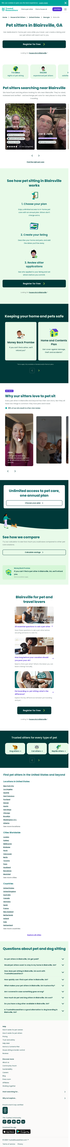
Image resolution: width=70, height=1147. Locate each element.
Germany (7, 902)
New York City (8, 786)
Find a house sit (41, 9)
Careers (5, 1072)
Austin (5, 806)
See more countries (11, 928)
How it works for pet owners (13, 1030)
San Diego (7, 810)
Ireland (6, 918)
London (6, 837)
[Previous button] (8, 471)
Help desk (6, 1043)
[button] (19, 440)
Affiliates (6, 1083)
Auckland (7, 867)
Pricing (5, 1036)
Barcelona (7, 871)
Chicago (6, 813)
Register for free (34, 44)
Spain (5, 905)
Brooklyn (6, 816)
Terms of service (9, 1144)
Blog (4, 1076)
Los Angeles (8, 789)
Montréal (7, 874)
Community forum (10, 1066)
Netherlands (8, 915)
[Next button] (38, 155)
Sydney (6, 840)
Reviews (5, 1053)
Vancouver (7, 854)
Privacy (20, 1144)
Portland (6, 799)
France (6, 908)
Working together (9, 1086)
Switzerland (8, 925)
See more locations (11, 826)
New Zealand (8, 912)
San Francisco (8, 796)
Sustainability (7, 1069)
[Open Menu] (65, 9)
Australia (7, 895)
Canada (6, 898)
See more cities (10, 877)
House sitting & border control (14, 1050)
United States (8, 888)
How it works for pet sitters (12, 1033)
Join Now (57, 9)
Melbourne (7, 844)
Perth (5, 851)
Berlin (5, 857)
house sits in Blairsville (38, 53)
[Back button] (32, 155)
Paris (5, 864)
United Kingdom (9, 891)
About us (6, 1062)
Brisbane (6, 847)
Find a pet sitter (27, 9)
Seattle (6, 793)
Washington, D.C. (10, 820)
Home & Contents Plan (11, 1047)
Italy (5, 922)
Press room (7, 1079)
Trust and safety (9, 1040)
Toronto (6, 861)
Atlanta (6, 823)
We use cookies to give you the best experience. (25, 3)
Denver (6, 803)
